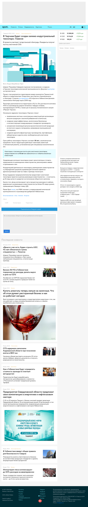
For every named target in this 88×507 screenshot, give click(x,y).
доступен (51, 89)
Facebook (41, 491)
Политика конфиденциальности (24, 496)
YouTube (41, 498)
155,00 (69, 39)
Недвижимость (29, 27)
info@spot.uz (60, 502)
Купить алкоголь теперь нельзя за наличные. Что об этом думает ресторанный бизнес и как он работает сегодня (28, 293)
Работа (21, 500)
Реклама (62, 48)
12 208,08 (70, 33)
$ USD (62, 33)
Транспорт (13, 366)
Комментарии (16, 203)
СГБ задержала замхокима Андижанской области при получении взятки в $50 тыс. (19, 350)
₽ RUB (62, 39)
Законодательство (16, 448)
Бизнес (13, 288)
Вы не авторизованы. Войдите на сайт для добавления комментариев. (29, 221)
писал (13, 189)
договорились (24, 98)
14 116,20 (70, 36)
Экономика (14, 346)
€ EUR (62, 36)
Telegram (41, 489)
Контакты (72, 48)
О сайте (21, 494)
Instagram (41, 494)
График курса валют (65, 43)
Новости (13, 27)
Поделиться (28, 203)
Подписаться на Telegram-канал (29, 209)
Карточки (39, 27)
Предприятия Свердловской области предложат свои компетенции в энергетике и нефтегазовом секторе (28, 394)
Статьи (20, 27)
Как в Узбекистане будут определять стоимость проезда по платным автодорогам (19, 371)
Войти (6, 231)
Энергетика (15, 244)
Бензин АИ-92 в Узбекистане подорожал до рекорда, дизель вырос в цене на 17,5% (19, 272)
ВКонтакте (41, 496)
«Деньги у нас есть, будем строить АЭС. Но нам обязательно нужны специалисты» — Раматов (20, 249)
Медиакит (66, 48)
